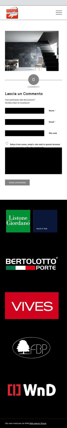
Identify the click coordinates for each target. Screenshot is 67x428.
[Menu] (57, 13)
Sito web (53, 133)
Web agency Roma (37, 423)
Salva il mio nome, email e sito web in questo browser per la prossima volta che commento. (35, 145)
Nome (52, 110)
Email (52, 121)
